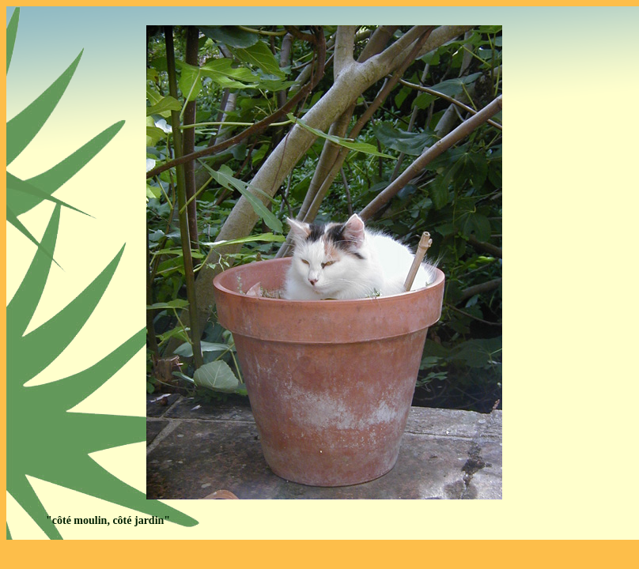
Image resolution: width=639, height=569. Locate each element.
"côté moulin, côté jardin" (108, 520)
